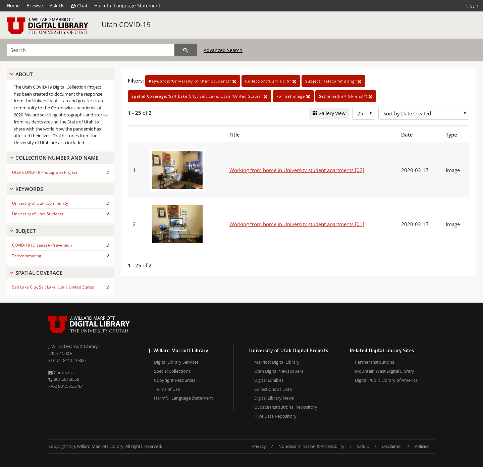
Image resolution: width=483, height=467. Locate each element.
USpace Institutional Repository (285, 407)
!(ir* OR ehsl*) (346, 96)
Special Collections (172, 371)
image (293, 96)
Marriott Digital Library (277, 362)
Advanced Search (223, 50)
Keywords (29, 189)
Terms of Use (167, 389)
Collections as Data (273, 389)
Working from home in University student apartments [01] (296, 224)
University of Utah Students (37, 214)
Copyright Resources (174, 380)
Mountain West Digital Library (384, 371)
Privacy (259, 446)
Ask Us (57, 5)
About (24, 74)
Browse (34, 5)
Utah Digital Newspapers (278, 371)
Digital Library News (274, 398)
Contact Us (61, 372)
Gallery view (331, 113)
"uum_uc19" (271, 81)
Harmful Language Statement (127, 5)
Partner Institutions (374, 362)
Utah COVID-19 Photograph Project (44, 172)
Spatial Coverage (38, 272)
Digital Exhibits (268, 380)
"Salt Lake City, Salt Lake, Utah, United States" (199, 96)
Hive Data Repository (275, 416)
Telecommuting (26, 256)
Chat (79, 5)
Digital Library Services (176, 362)
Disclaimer (392, 446)
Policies (422, 446)
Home (13, 5)
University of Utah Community (40, 203)
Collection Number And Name (56, 157)
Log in (473, 5)
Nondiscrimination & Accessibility (311, 446)
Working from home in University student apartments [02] (296, 170)
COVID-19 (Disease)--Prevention (42, 245)
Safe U (363, 446)
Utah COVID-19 (126, 24)
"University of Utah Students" (192, 81)
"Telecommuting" (333, 81)
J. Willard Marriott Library (73, 346)
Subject (25, 230)
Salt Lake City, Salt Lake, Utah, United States (53, 287)
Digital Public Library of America (386, 380)
